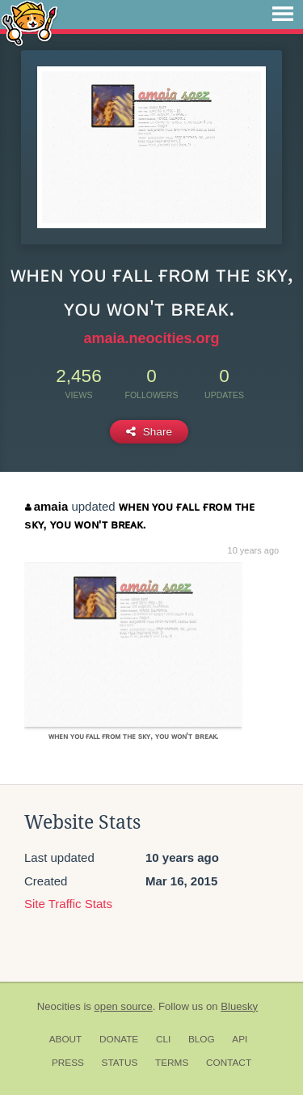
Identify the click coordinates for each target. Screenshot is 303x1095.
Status (120, 1062)
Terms (171, 1062)
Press (68, 1062)
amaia (46, 506)
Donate (118, 1039)
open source (124, 1006)
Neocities (59, 1006)
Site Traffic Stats (68, 903)
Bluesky (239, 1006)
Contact (228, 1062)
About (65, 1039)
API (239, 1039)
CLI (163, 1039)
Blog (201, 1039)
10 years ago (254, 550)
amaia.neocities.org (151, 338)
